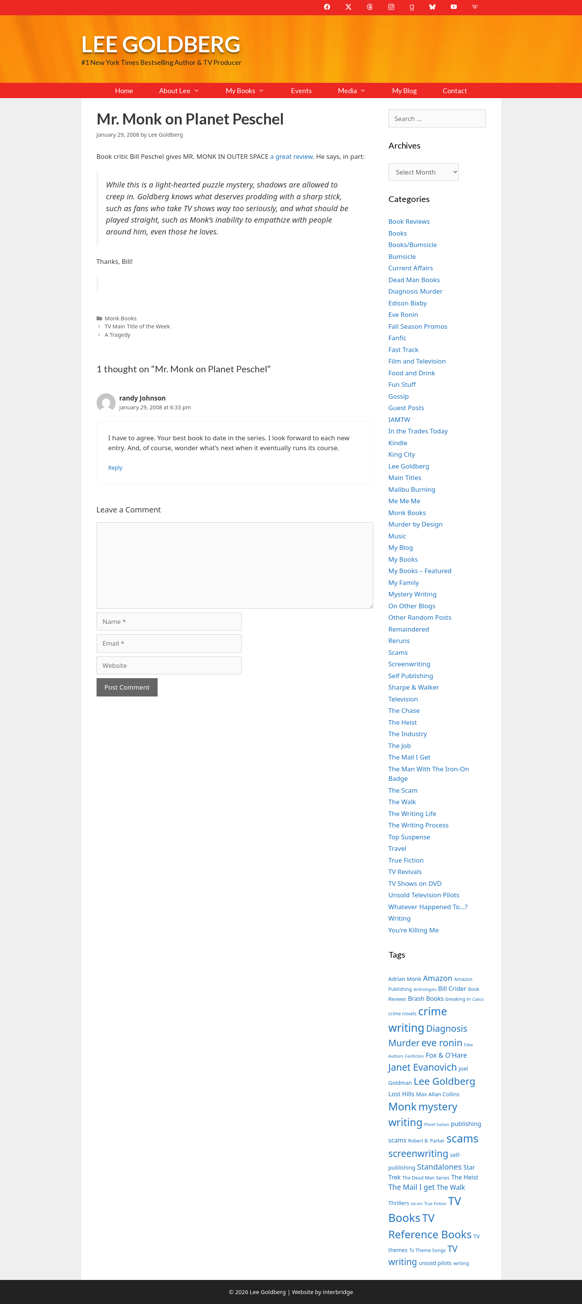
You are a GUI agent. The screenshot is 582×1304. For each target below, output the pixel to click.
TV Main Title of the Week (137, 326)
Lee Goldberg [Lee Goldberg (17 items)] (445, 1081)
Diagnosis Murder (416, 291)
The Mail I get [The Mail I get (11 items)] (412, 1187)
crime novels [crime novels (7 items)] (403, 1013)
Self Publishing (411, 675)
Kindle (398, 442)
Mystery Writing (413, 594)
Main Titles (405, 477)
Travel (397, 848)
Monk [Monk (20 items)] (403, 1106)
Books (398, 233)
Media (358, 90)
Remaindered (409, 629)
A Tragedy (117, 334)
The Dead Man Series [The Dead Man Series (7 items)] (426, 1178)
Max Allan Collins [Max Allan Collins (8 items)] (437, 1094)
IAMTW (399, 419)
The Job (400, 745)
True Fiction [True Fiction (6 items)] (435, 1203)
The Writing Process (419, 825)
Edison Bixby (408, 303)
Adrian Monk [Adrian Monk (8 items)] (405, 978)
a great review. (292, 156)
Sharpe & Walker (414, 687)
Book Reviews (409, 221)
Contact (455, 90)
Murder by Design (416, 524)
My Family (404, 582)
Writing (400, 918)
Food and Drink (412, 372)
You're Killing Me (414, 930)
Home (124, 90)
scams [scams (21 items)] (463, 1138)
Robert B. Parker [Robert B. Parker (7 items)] (426, 1141)
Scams (398, 652)
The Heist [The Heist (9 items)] (464, 1177)
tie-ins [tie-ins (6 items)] (416, 1203)
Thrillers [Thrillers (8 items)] (399, 1203)
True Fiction (406, 860)
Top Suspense (409, 836)
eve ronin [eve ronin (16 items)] (441, 1042)
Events (301, 90)
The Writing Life (413, 813)
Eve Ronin (403, 314)
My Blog (404, 90)
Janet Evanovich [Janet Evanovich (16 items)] (423, 1067)
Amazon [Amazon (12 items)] (437, 978)
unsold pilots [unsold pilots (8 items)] (435, 1263)
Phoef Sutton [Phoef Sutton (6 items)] (436, 1124)
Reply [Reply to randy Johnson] (115, 467)
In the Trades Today (418, 431)
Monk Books (121, 318)
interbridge (338, 1292)
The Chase (404, 710)
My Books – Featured (420, 570)
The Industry (408, 733)
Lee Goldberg (160, 44)
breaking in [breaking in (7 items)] (458, 999)
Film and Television (417, 361)
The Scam (403, 790)
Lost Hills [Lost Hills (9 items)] (401, 1094)
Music (397, 536)
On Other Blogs (412, 605)
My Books (251, 90)
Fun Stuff (402, 384)
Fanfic (397, 337)
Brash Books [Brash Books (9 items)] (426, 998)
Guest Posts (406, 407)
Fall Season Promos (418, 326)
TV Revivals (405, 871)
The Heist (403, 722)
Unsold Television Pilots (424, 894)
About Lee (186, 90)
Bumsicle (402, 256)
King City (402, 454)
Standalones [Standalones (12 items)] (439, 1166)
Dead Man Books (414, 279)
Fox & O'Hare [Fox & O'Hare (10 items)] (446, 1055)
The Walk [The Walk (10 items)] (451, 1187)
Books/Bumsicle (413, 244)
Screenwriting (409, 663)
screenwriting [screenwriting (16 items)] (418, 1153)
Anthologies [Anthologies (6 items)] (425, 989)
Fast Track (404, 349)
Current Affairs (411, 267)
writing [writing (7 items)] (461, 1263)
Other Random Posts (420, 617)
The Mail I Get (409, 757)
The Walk (402, 801)
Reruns (399, 640)
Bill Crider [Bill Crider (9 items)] (452, 988)
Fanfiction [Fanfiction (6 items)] (414, 1056)
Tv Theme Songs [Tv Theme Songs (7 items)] (427, 1250)
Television (403, 699)
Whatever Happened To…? (428, 906)
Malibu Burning (412, 489)
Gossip (399, 396)
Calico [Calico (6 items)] (478, 999)
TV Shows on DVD (415, 883)
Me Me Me (405, 500)
